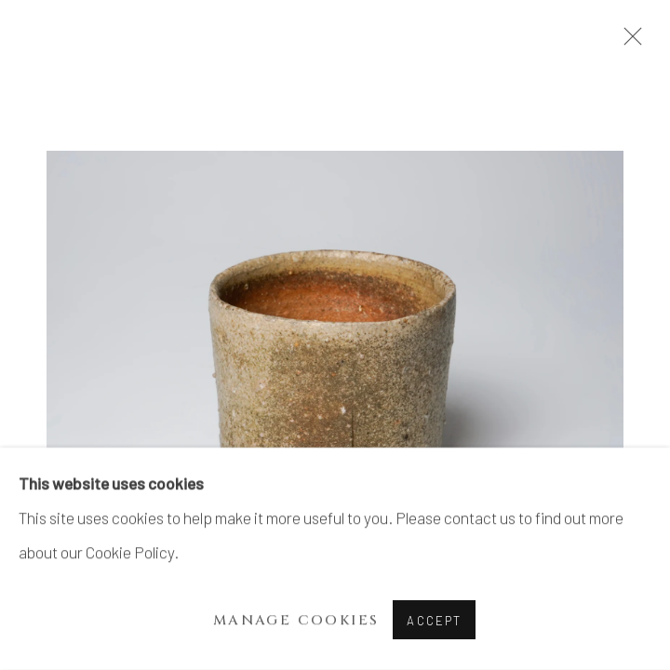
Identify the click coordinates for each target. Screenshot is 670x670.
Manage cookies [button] (296, 620)
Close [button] (628, 42)
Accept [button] (434, 620)
